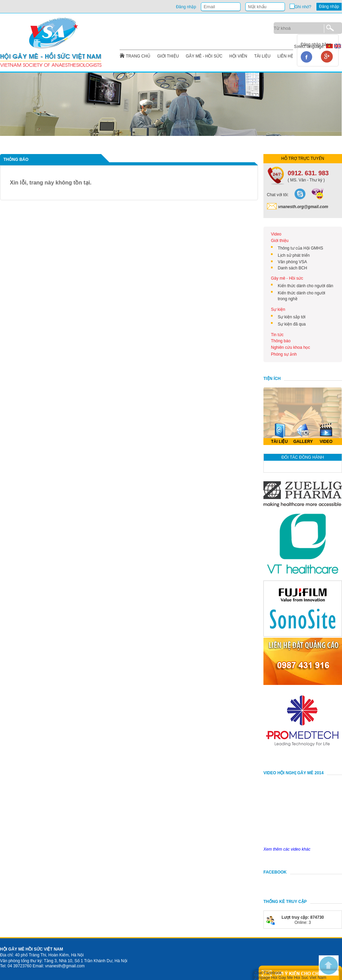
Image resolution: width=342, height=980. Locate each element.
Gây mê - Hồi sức (287, 278)
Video (276, 234)
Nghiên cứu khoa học (290, 347)
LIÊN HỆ (285, 56)
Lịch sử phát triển (294, 255)
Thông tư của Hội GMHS (300, 248)
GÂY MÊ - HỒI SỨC (204, 56)
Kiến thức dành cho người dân (305, 285)
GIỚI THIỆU (168, 56)
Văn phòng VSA (292, 261)
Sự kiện (278, 309)
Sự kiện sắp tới (291, 317)
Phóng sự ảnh (284, 354)
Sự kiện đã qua (292, 324)
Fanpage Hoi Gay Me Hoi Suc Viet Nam (290, 977)
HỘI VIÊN (238, 56)
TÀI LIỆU (262, 56)
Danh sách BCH (292, 268)
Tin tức (277, 334)
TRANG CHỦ (138, 56)
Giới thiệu (279, 240)
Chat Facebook (268, 972)
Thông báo (280, 341)
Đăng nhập (329, 6)
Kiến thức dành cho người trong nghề (301, 296)
